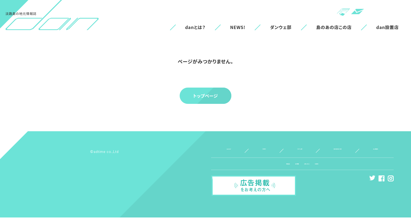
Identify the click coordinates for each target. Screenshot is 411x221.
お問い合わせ (313, 167)
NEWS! (237, 27)
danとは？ (195, 27)
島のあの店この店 (334, 27)
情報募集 (266, 167)
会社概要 (288, 167)
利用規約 (338, 167)
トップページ (205, 95)
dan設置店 (387, 27)
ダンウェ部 (281, 27)
